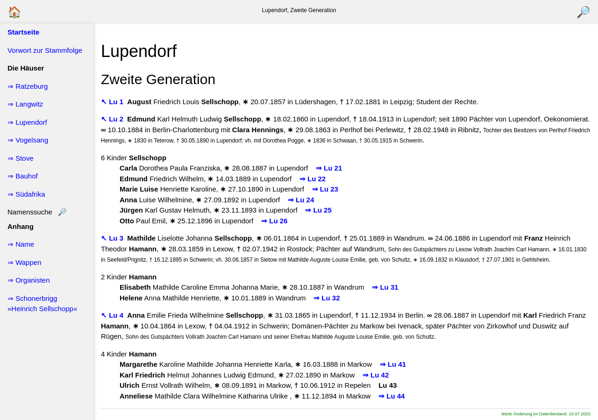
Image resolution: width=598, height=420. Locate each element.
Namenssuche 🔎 (37, 212)
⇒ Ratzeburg (27, 86)
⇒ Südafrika (26, 194)
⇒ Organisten (28, 280)
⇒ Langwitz (25, 104)
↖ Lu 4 (113, 315)
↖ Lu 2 (113, 119)
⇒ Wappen (24, 262)
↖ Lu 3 (113, 238)
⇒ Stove (20, 158)
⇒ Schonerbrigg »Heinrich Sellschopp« (42, 303)
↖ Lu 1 (113, 102)
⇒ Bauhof (22, 176)
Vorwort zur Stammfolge (44, 50)
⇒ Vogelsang (27, 140)
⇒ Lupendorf (27, 122)
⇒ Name (20, 244)
